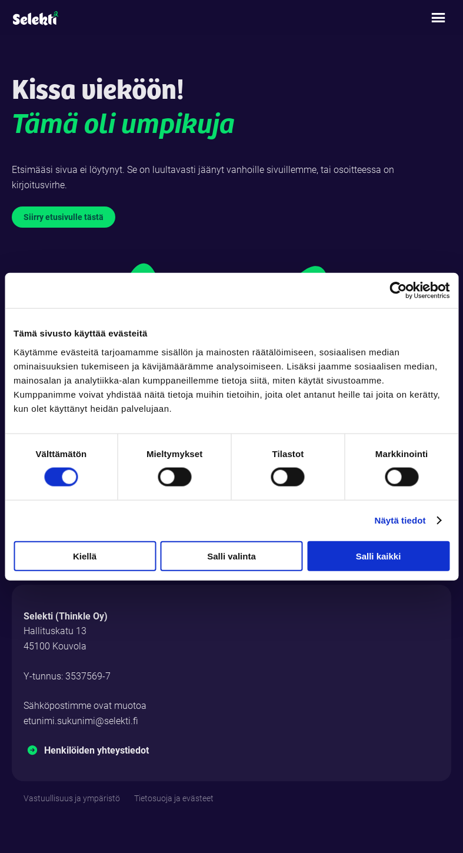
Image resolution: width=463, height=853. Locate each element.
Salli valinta (231, 556)
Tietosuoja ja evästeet (174, 798)
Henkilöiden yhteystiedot (96, 750)
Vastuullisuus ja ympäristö (72, 798)
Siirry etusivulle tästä (64, 216)
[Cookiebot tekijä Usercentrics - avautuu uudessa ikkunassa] (398, 290)
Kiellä (84, 556)
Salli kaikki (378, 556)
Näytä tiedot (400, 520)
